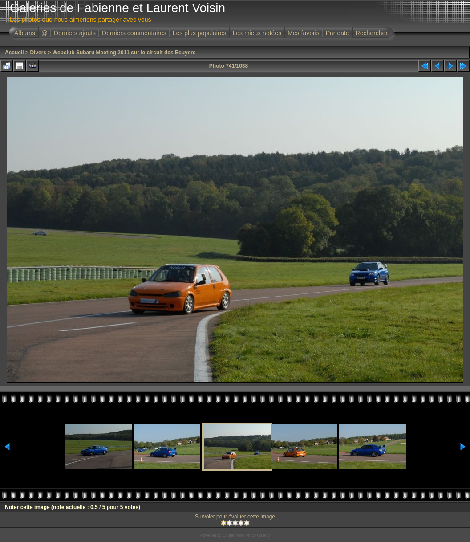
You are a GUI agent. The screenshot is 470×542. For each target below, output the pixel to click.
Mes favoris (304, 33)
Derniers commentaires (134, 33)
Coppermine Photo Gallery (246, 535)
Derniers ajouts (75, 33)
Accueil (14, 52)
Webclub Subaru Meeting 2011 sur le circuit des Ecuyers (124, 52)
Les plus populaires (200, 33)
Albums (24, 33)
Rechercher (372, 33)
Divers (38, 52)
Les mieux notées (256, 33)
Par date (337, 33)
